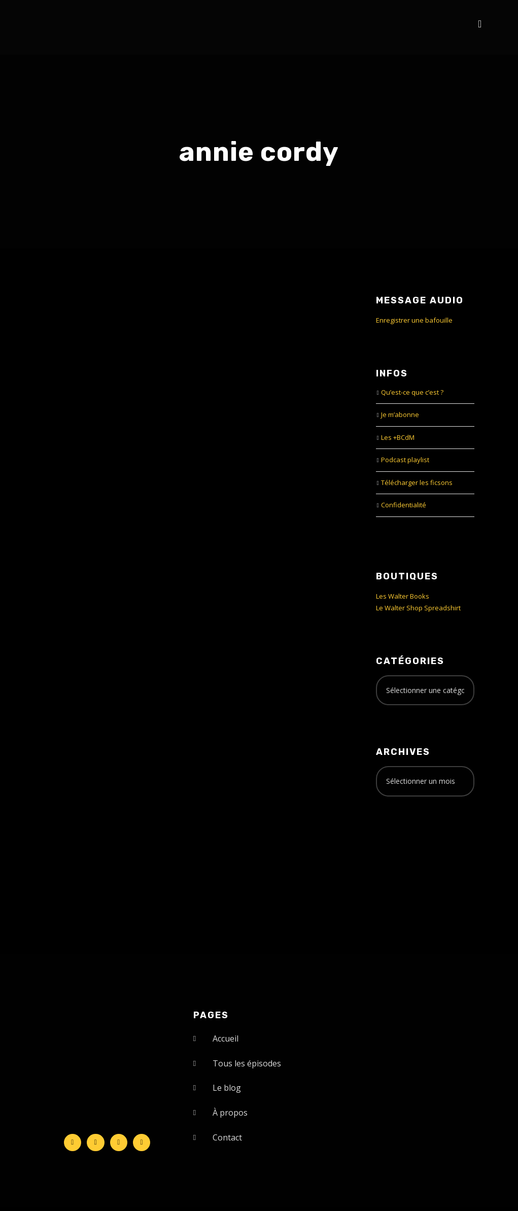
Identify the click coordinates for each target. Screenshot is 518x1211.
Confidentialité (403, 504)
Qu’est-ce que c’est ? (412, 392)
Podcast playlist (405, 459)
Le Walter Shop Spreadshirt (418, 607)
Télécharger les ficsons (417, 482)
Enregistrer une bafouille (414, 320)
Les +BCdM (398, 437)
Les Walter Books (402, 596)
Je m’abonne (400, 414)
